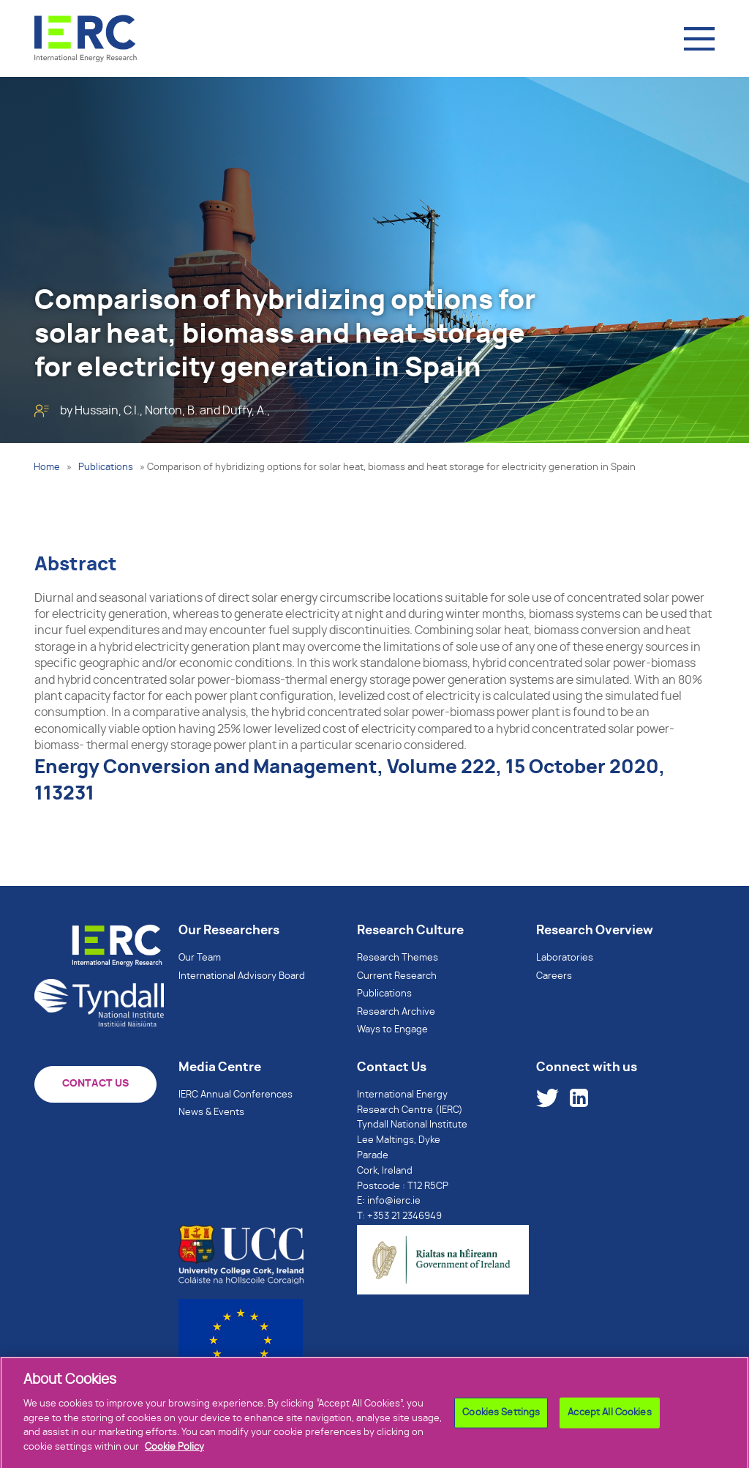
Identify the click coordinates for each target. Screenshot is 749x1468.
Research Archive (396, 1012)
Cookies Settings (501, 1415)
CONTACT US (95, 1083)
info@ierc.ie (394, 1201)
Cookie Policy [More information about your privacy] (174, 1450)
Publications (105, 467)
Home (47, 467)
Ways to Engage (392, 1030)
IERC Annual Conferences (235, 1095)
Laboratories (564, 958)
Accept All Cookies (609, 1415)
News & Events (211, 1112)
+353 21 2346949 (404, 1216)
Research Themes (397, 958)
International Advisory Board (241, 976)
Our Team (199, 958)
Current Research (397, 976)
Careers (554, 976)
